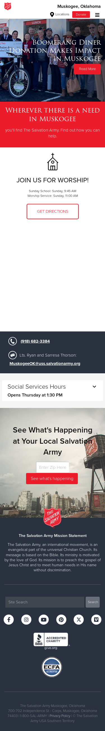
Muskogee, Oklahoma (79, 6)
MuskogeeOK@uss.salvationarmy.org (45, 363)
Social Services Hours (52, 390)
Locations (59, 14)
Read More (87, 69)
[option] (52, 57)
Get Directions (52, 211)
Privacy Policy (60, 716)
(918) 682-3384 (35, 341)
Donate (81, 14)
